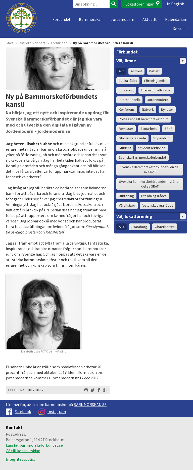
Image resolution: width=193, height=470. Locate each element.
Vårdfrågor (127, 205)
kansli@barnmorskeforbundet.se (34, 445)
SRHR (169, 128)
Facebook (18, 411)
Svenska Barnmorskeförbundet (142, 157)
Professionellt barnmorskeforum (143, 119)
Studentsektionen (151, 148)
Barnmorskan (91, 19)
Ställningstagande (132, 138)
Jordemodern (122, 19)
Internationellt (129, 99)
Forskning (126, 90)
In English (175, 3)
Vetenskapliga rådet (157, 205)
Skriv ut (86, 390)
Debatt (154, 71)
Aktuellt (149, 19)
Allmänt (136, 71)
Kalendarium (176, 19)
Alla (121, 226)
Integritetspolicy (20, 459)
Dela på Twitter (92, 390)
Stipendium (161, 138)
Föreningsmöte (155, 80)
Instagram (52, 411)
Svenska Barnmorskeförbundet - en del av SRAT (149, 169)
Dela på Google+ (105, 390)
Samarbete (148, 128)
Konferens (127, 109)
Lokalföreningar (139, 4)
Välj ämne (151, 61)
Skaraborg (139, 226)
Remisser (126, 128)
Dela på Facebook (98, 390)
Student (125, 148)
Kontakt (180, 28)
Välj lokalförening (151, 216)
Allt (121, 71)
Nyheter (167, 109)
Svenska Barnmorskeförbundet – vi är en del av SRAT (149, 184)
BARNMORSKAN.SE (90, 404)
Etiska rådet (128, 80)
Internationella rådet (156, 90)
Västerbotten (165, 226)
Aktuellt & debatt (32, 43)
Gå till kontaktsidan (23, 450)
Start (9, 43)
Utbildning (126, 196)
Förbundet (62, 19)
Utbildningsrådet (153, 196)
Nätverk (148, 109)
